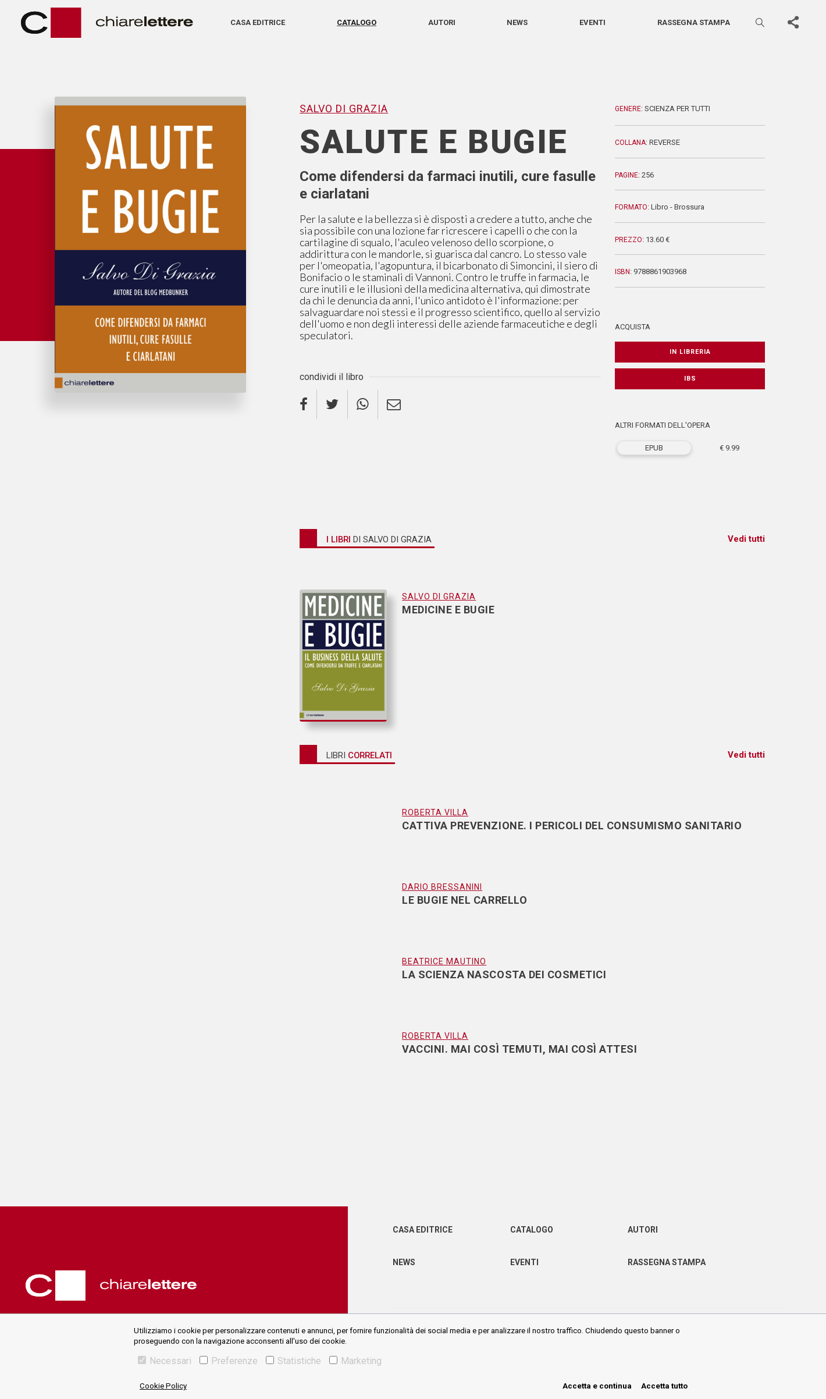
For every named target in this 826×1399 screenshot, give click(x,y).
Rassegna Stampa (667, 1262)
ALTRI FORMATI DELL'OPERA (662, 425)
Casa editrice (257, 22)
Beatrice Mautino (444, 961)
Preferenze (229, 1360)
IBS (690, 378)
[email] (394, 404)
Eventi (592, 22)
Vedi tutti (746, 539)
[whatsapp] (363, 404)
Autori (441, 22)
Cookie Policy (163, 1386)
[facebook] (308, 404)
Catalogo (356, 22)
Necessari (164, 1360)
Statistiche (293, 1360)
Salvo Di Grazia (344, 108)
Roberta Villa (435, 812)
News (517, 22)
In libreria (690, 352)
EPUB (654, 447)
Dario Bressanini (442, 887)
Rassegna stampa (693, 22)
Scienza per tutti (677, 108)
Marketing (355, 1360)
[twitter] (332, 404)
